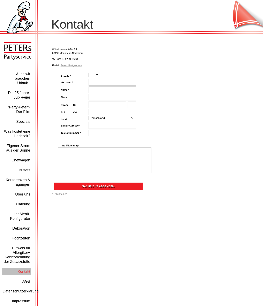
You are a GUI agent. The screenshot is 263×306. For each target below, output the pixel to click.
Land (64, 119)
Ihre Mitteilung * (70, 145)
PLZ (63, 112)
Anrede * (66, 76)
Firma (64, 97)
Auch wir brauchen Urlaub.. (22, 78)
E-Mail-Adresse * (70, 125)
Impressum (21, 301)
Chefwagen (21, 160)
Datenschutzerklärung (21, 291)
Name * (65, 90)
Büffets (24, 170)
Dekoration (21, 228)
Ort (75, 112)
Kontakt (24, 271)
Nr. (74, 105)
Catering (23, 204)
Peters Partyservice (71, 65)
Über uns (22, 194)
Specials (23, 122)
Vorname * (67, 82)
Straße (64, 105)
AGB (26, 281)
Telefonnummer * (71, 133)
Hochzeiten (21, 238)
